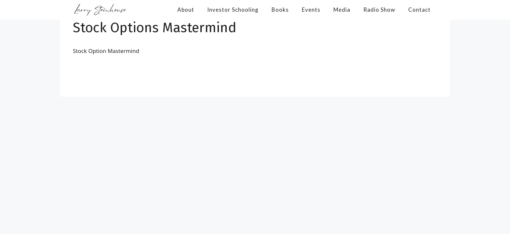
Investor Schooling (233, 9)
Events (311, 9)
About (185, 9)
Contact (419, 9)
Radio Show (379, 9)
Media (341, 9)
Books (280, 9)
